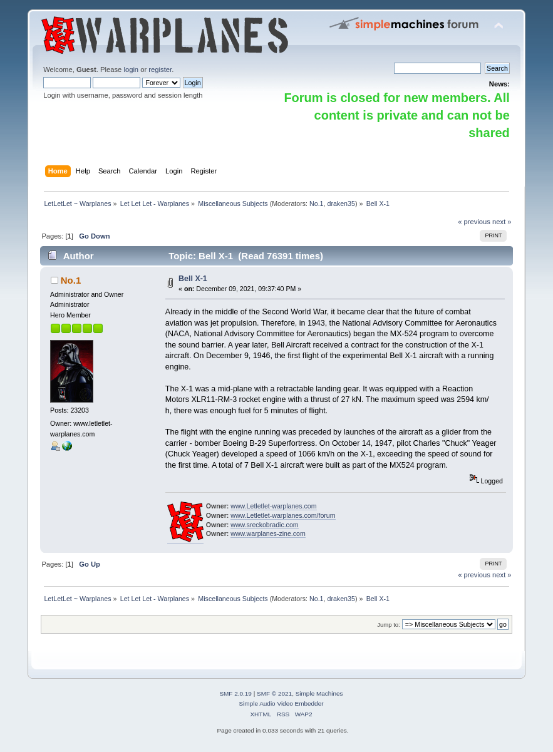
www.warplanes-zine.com (268, 533)
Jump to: (388, 624)
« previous (474, 221)
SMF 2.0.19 (235, 693)
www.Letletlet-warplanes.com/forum (282, 515)
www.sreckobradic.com (264, 524)
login (130, 69)
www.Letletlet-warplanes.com (273, 506)
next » (502, 221)
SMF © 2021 (274, 693)
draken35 (340, 203)
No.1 (316, 203)
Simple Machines (319, 693)
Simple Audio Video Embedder (281, 703)
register (160, 69)
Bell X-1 (192, 278)
